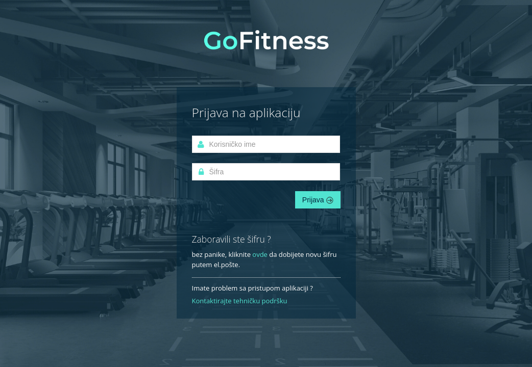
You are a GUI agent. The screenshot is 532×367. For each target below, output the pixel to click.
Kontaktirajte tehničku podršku (239, 300)
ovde (260, 254)
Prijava (317, 200)
